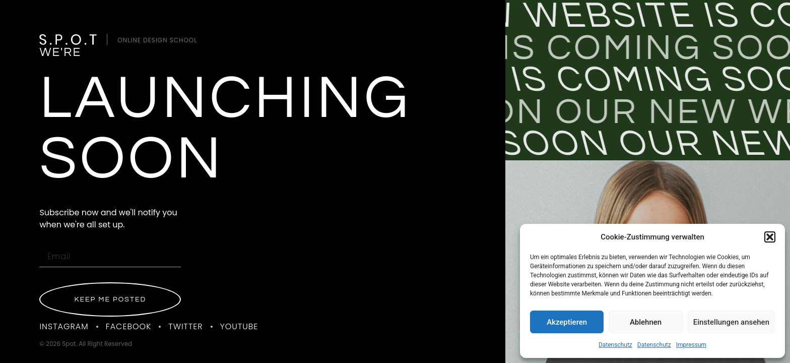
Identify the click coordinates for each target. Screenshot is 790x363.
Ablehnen (646, 322)
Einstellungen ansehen (731, 322)
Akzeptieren (567, 322)
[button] (770, 237)
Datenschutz (615, 344)
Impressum (691, 344)
